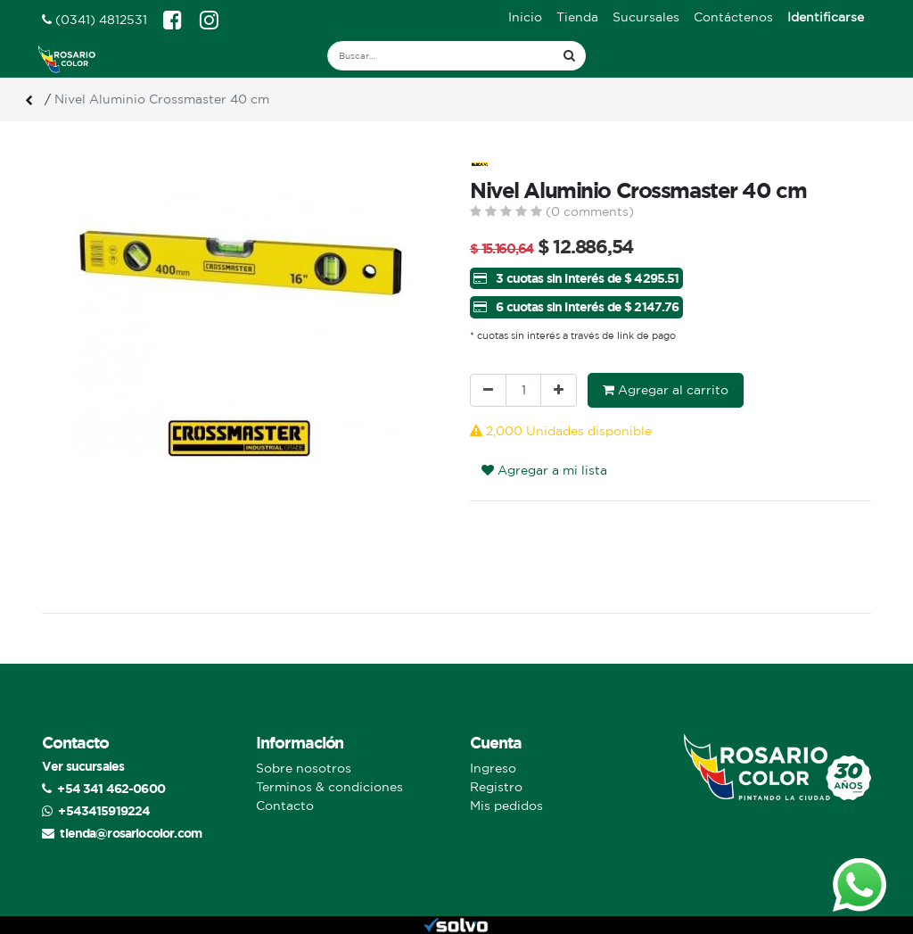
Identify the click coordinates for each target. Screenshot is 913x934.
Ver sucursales (83, 765)
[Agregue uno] (558, 390)
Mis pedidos (506, 805)
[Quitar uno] (488, 390)
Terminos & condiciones (329, 787)
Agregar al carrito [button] (665, 390)
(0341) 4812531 (94, 19)
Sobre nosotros (303, 768)
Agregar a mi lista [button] (544, 470)
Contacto (285, 805)
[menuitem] (525, 17)
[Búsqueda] (569, 55)
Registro (496, 787)
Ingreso (493, 768)
